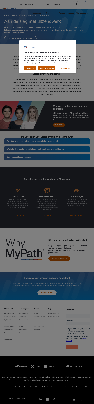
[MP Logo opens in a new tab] (19, 368)
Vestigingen (37, 328)
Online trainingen (8, 328)
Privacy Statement (35, 388)
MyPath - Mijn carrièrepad (8, 322)
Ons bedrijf (36, 317)
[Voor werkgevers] (38, 9)
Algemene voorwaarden (10, 388)
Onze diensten (23, 319)
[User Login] (82, 9)
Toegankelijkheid (23, 388)
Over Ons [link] (36, 312)
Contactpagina (47, 296)
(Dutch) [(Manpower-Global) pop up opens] (83, 1)
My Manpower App (9, 326)
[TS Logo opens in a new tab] (50, 368)
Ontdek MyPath (60, 262)
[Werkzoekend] (25, 4)
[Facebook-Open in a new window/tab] (54, 401)
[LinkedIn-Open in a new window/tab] (40, 401)
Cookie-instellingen (56, 388)
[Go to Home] (8, 8)
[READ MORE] (17, 219)
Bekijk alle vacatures (77, 388)
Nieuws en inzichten (53, 319)
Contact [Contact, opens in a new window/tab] (73, 1)
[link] (47, 401)
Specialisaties (22, 323)
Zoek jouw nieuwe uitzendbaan (22, 40)
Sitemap (87, 388)
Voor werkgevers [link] (24, 312)
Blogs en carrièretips (53, 317)
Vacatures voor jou (9, 317)
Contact (6, 330)
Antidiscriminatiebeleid (39, 320)
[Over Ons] (49, 9)
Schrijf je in (60, 127)
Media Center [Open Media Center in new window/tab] (66, 388)
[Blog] (56, 4)
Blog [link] (49, 312)
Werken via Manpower (10, 319)
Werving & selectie (24, 321)
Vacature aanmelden (24, 317)
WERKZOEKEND (12, 15)
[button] (88, 144)
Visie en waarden (38, 323)
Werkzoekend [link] (8, 312)
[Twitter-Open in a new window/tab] (47, 401)
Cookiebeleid (45, 388)
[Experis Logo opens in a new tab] (34, 368)
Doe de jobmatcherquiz (8, 334)
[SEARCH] (66, 9)
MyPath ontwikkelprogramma (24, 327)
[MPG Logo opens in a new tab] (73, 368)
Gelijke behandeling (39, 326)
